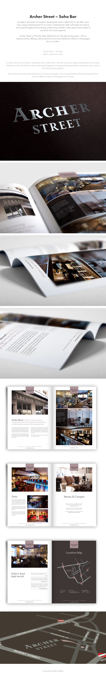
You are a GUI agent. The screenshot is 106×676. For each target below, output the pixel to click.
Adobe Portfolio (57, 671)
